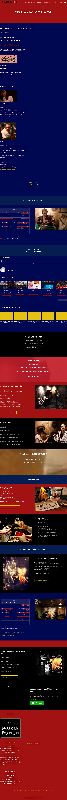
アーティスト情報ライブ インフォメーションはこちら (33, 184)
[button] (65, 2)
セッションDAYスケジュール (5, 32)
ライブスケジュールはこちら (9, 412)
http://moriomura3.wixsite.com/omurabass (8, 169)
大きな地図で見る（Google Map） (33, 743)
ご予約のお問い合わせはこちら (44, 580)
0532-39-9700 (11, 742)
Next (65, 329)
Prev (2, 329)
